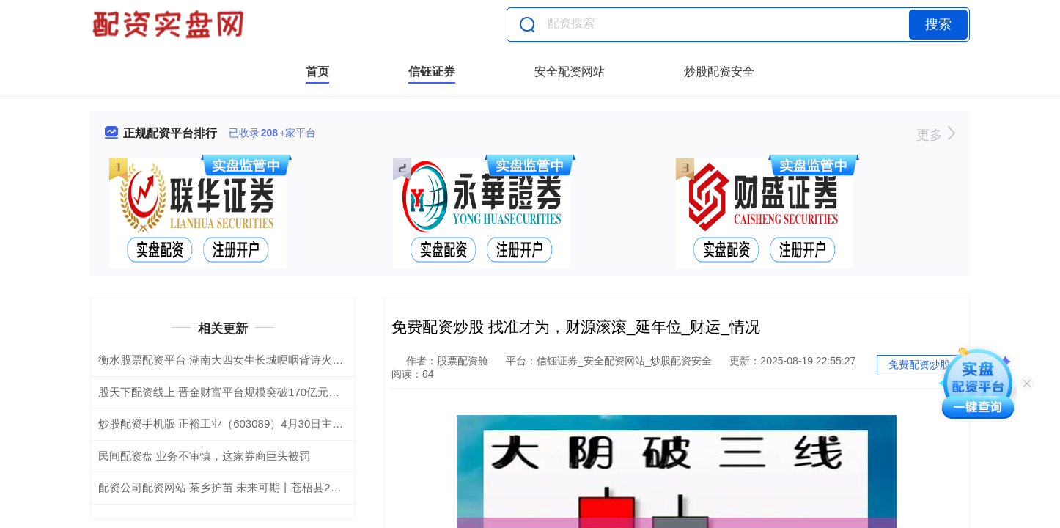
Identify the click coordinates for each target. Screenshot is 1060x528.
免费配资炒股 (919, 364)
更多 (935, 135)
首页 (317, 71)
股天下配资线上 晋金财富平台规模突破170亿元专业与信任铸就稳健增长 (273, 392)
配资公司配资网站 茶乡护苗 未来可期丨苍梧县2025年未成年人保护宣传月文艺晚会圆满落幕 (322, 487)
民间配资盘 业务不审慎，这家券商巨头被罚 (204, 456)
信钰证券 (431, 71)
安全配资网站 (569, 71)
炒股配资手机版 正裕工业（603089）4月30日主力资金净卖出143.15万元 (276, 423)
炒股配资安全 (719, 71)
